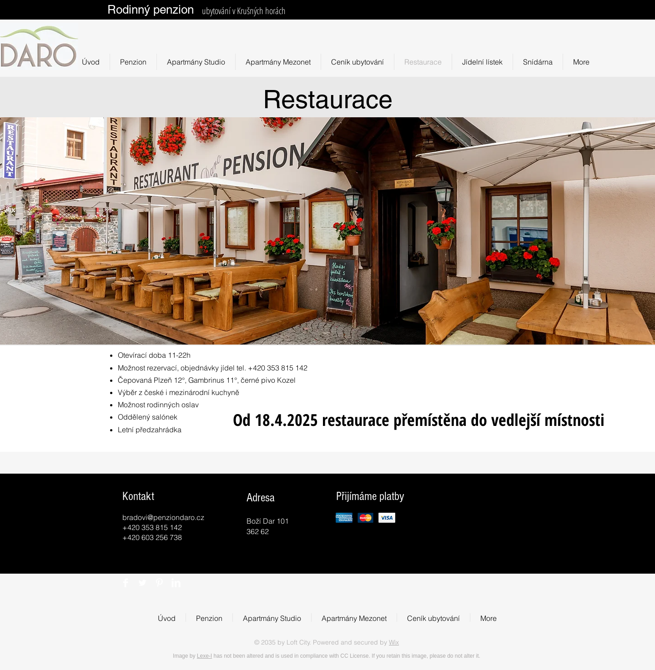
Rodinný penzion (150, 9)
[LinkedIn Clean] (176, 582)
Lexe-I (204, 656)
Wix (394, 642)
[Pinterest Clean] (159, 582)
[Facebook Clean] (125, 582)
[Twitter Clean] (142, 582)
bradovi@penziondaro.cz (163, 517)
